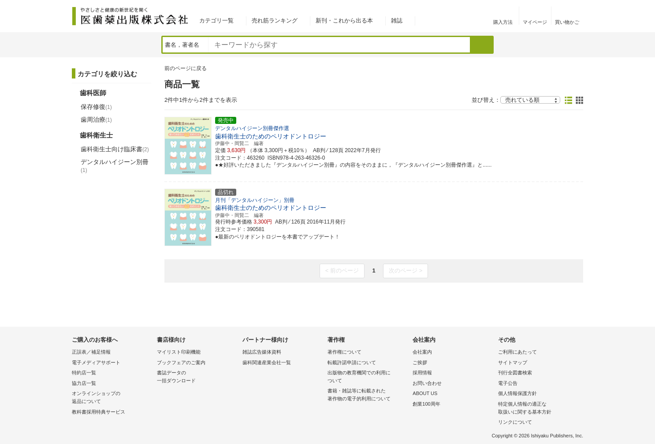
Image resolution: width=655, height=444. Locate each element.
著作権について (344, 351)
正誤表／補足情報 (91, 351)
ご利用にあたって (517, 351)
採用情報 (422, 372)
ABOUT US (425, 393)
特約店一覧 (84, 372)
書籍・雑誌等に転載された (368, 395)
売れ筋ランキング (275, 20)
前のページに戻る (185, 68)
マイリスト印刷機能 (179, 351)
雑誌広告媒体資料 (261, 351)
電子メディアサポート (96, 362)
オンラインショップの (112, 398)
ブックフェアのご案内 (181, 362)
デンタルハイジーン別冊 (115, 165)
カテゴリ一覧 (216, 20)
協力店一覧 (84, 383)
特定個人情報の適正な (538, 408)
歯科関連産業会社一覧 (266, 362)
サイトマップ (512, 362)
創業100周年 (426, 404)
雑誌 (396, 20)
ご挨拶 (420, 362)
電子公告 (507, 383)
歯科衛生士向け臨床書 (115, 149)
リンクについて (515, 422)
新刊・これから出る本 (344, 20)
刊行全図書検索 (515, 372)
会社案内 (422, 351)
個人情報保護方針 (517, 393)
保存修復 (96, 106)
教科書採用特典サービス (98, 411)
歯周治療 (96, 119)
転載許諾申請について (352, 362)
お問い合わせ (427, 383)
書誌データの (197, 377)
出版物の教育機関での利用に (368, 377)
